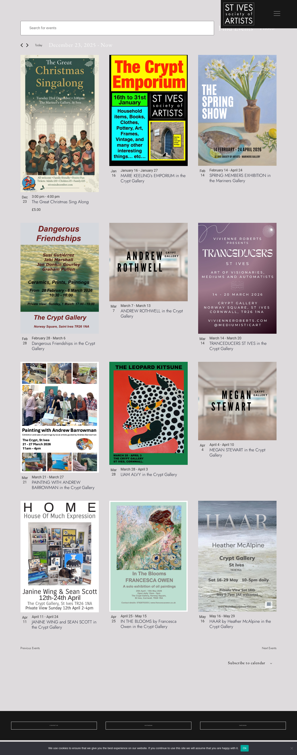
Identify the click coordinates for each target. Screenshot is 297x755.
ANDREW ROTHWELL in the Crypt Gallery (152, 315)
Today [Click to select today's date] (38, 46)
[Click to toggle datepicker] (88, 46)
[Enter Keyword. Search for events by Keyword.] (112, 28)
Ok (244, 748)
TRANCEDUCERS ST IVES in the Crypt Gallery (238, 347)
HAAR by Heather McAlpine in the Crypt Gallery (240, 625)
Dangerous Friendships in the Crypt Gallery (63, 347)
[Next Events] (27, 46)
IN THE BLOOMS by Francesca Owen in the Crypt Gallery (148, 625)
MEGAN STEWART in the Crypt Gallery (237, 454)
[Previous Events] (21, 46)
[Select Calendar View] (262, 28)
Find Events (226, 28)
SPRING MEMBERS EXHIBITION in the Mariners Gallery (240, 179)
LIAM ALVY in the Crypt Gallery (149, 476)
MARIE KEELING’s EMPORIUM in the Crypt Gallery (153, 179)
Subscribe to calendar (241, 665)
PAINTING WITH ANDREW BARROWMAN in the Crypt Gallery (63, 486)
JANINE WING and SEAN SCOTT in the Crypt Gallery (64, 626)
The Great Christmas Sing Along (60, 203)
